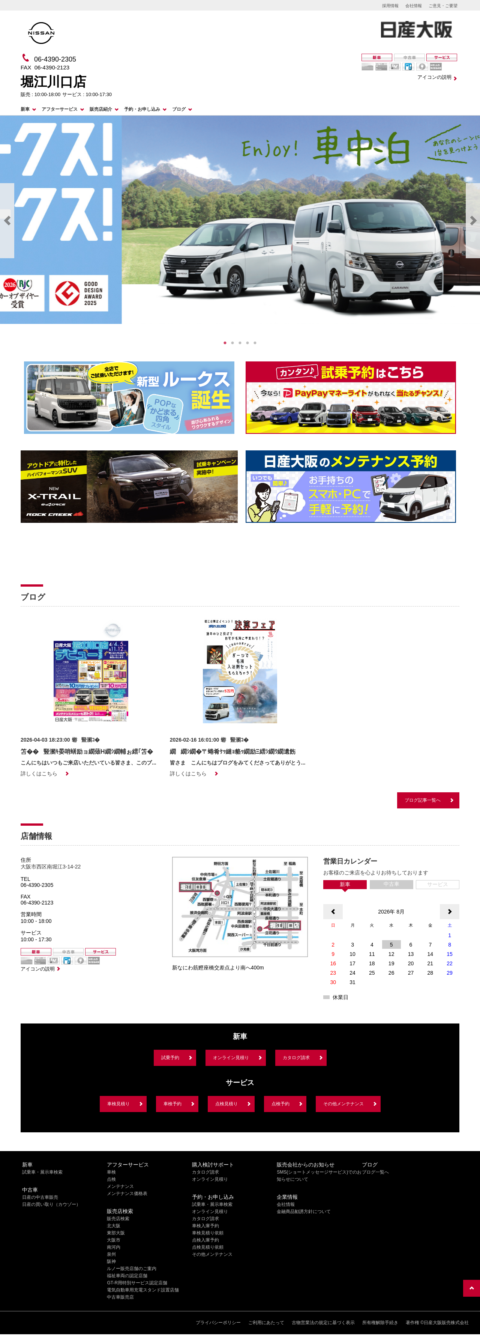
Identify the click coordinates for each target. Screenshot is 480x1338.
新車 (25, 109)
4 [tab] (247, 343)
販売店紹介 (101, 109)
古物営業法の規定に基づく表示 (323, 1322)
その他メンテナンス (343, 1103)
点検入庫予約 (205, 1240)
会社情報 (413, 5)
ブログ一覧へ (375, 1172)
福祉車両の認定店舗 (127, 1275)
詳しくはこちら (39, 774)
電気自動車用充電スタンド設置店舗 (143, 1290)
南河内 (113, 1247)
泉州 (111, 1254)
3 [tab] (240, 343)
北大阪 (113, 1225)
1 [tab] (225, 343)
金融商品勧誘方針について (304, 1211)
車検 (111, 1172)
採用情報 (390, 5)
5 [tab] (255, 343)
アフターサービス (60, 109)
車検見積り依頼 (208, 1233)
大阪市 (113, 1240)
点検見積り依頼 (208, 1247)
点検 (111, 1179)
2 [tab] (232, 343)
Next (473, 220)
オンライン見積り (231, 1057)
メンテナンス (120, 1186)
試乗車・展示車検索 (42, 1172)
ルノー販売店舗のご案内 (131, 1268)
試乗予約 (170, 1057)
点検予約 (281, 1103)
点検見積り (226, 1103)
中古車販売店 (120, 1297)
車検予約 (173, 1103)
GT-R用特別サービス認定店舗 (137, 1282)
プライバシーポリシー (218, 1322)
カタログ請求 (296, 1057)
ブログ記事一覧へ (423, 800)
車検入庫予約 (205, 1225)
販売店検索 (118, 1218)
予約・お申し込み (142, 109)
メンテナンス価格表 (127, 1193)
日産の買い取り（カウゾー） (51, 1204)
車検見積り (118, 1103)
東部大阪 (116, 1233)
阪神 (111, 1261)
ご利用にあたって (266, 1322)
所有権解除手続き (380, 1322)
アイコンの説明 (434, 77)
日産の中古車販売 (40, 1197)
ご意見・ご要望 (443, 5)
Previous (7, 220)
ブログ (179, 109)
